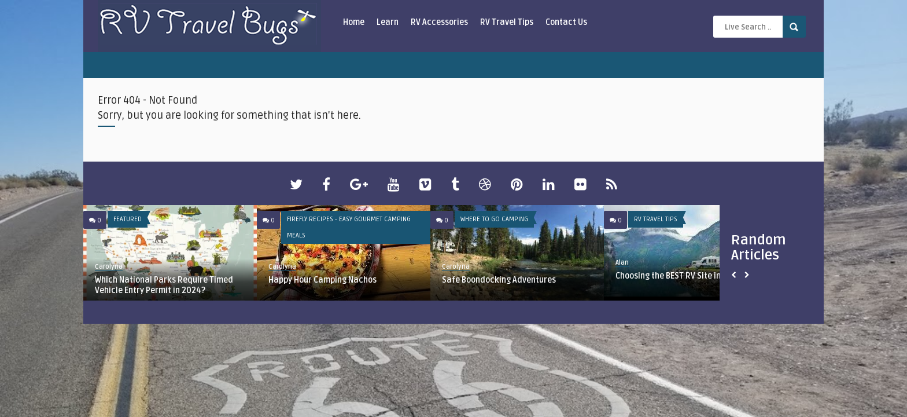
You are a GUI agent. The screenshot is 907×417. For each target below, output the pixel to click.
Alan (622, 262)
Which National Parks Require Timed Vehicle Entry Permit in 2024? (164, 285)
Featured (127, 219)
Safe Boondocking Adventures (499, 280)
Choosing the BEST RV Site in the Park (685, 276)
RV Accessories (439, 22)
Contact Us (566, 22)
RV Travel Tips (506, 22)
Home (353, 22)
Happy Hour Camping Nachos (322, 280)
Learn (388, 22)
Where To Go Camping (494, 219)
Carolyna (109, 266)
